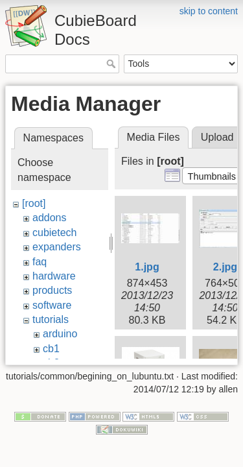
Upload (217, 137)
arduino (60, 333)
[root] (33, 203)
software (51, 305)
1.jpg (147, 266)
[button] (211, 175)
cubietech (54, 232)
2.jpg (225, 266)
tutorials (50, 319)
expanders (56, 246)
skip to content (208, 11)
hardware (54, 275)
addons (49, 217)
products (52, 290)
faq (39, 261)
